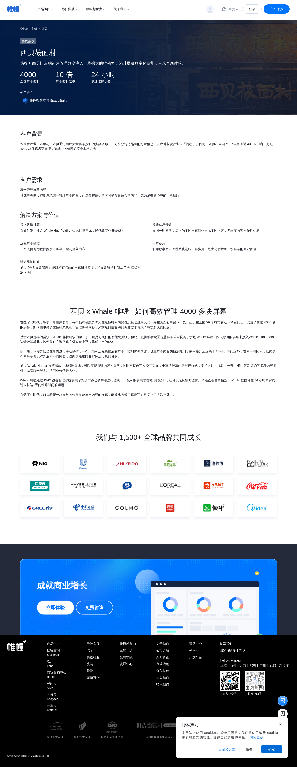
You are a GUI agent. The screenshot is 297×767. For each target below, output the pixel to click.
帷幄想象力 (94, 9)
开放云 (56, 708)
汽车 (90, 650)
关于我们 (120, 9)
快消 (90, 664)
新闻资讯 (162, 657)
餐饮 (90, 671)
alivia (193, 650)
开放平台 (195, 657)
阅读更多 (257, 737)
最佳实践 (68, 9)
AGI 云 (56, 685)
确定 (271, 749)
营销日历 (126, 650)
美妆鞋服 (93, 657)
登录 (252, 9)
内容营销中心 (56, 674)
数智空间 (56, 652)
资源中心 (126, 664)
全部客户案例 (28, 28)
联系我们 (162, 684)
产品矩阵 (43, 9)
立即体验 (276, 9)
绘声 (56, 663)
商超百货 (93, 678)
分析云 (56, 697)
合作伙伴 (162, 671)
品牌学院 (126, 657)
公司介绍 (162, 650)
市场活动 (162, 664)
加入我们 (162, 678)
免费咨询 (94, 607)
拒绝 (249, 749)
